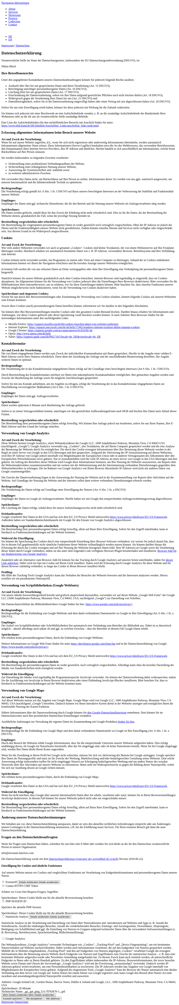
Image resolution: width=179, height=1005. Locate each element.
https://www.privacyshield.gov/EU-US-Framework (138, 516)
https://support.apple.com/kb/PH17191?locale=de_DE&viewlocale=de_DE (59, 336)
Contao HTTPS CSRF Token (22, 885)
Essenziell (11, 882)
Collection (14, 21)
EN (10, 39)
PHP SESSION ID (16, 901)
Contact (12, 24)
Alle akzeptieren (34, 998)
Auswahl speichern (12, 998)
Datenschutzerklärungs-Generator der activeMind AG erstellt (83, 858)
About (11, 8)
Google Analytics (15, 938)
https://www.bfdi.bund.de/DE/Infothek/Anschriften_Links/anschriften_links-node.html (50, 125)
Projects (12, 18)
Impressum (7, 45)
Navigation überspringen (15, 2)
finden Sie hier (125, 721)
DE (10, 36)
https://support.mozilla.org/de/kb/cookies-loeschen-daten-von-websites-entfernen (72, 324)
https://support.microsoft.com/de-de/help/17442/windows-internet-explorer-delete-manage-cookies (84, 327)
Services (13, 11)
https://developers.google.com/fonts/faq (93, 643)
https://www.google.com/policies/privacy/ (109, 604)
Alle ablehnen (53, 998)
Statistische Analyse (17, 916)
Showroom (14, 15)
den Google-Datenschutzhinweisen (106, 712)
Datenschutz (23, 45)
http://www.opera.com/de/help (34, 333)
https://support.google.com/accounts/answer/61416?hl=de (60, 330)
